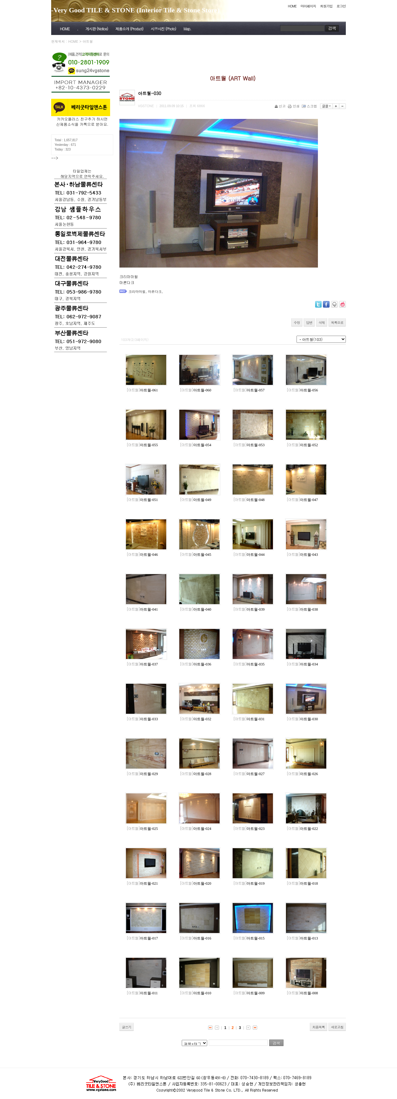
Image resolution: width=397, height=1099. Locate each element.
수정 (297, 322)
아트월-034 (302, 664)
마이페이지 (308, 6)
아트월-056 (302, 390)
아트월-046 (142, 554)
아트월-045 (195, 554)
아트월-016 (195, 938)
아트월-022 (302, 828)
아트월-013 (302, 938)
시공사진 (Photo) (163, 28)
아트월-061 (142, 390)
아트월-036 (195, 664)
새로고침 (337, 1027)
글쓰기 (126, 1027)
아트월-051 (142, 500)
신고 (280, 106)
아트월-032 (195, 719)
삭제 (322, 322)
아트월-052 (302, 445)
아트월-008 (302, 993)
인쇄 (294, 106)
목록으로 (337, 322)
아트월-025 (142, 828)
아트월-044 (249, 554)
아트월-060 (195, 390)
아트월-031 (249, 719)
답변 (309, 322)
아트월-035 (249, 664)
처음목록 (318, 1027)
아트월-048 (249, 500)
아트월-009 (249, 993)
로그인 (341, 6)
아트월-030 (302, 719)
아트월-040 (195, 609)
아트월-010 (195, 993)
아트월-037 (142, 664)
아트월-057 (249, 390)
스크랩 (310, 106)
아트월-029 (142, 774)
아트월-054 (195, 445)
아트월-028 (195, 774)
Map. (187, 28)
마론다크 (155, 291)
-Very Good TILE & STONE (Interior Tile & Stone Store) (135, 10)
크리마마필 (136, 291)
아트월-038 (302, 609)
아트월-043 (302, 554)
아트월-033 (142, 719)
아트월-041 (142, 609)
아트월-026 (302, 774)
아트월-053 (249, 445)
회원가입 (326, 6)
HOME (292, 6)
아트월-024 (195, 828)
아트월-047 (302, 500)
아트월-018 (302, 883)
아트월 (88, 41)
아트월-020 (195, 883)
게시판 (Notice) (96, 28)
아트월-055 (142, 445)
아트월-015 (249, 938)
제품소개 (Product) (129, 28)
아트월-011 (142, 993)
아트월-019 (249, 883)
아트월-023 (249, 828)
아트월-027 (249, 774)
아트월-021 (142, 883)
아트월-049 (195, 500)
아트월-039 (249, 609)
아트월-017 (142, 938)
